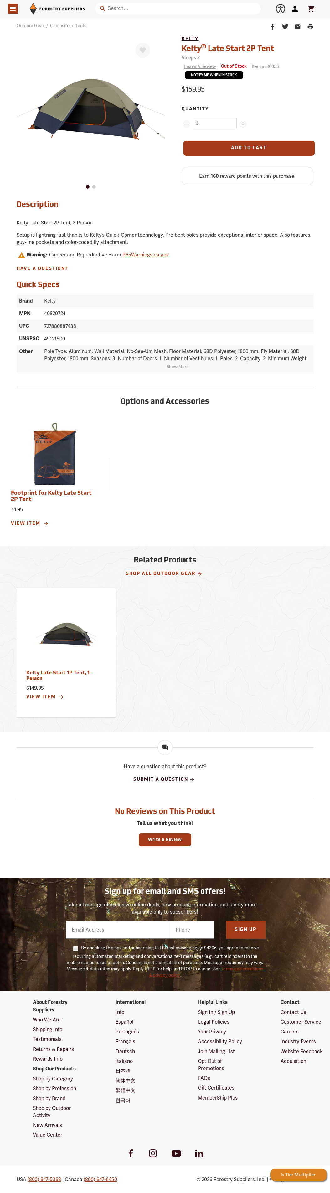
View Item (30, 523)
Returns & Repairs (53, 1049)
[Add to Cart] (249, 148)
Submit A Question (164, 779)
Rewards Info (48, 1059)
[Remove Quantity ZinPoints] (187, 124)
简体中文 (126, 1080)
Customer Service (301, 1022)
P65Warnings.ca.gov (145, 254)
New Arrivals (47, 1125)
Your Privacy (212, 1031)
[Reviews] (199, 66)
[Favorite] (142, 50)
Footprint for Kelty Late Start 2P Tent (51, 496)
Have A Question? (42, 269)
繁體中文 (126, 1090)
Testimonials (47, 1039)
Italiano (124, 1061)
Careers (290, 1031)
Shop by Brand (49, 1098)
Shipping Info (47, 1029)
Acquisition (293, 1061)
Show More (177, 367)
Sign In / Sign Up (216, 1012)
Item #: (265, 66)
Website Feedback (302, 1051)
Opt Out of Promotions (211, 1065)
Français (125, 1041)
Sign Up (245, 929)
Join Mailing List (216, 1051)
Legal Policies (213, 1022)
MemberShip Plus (218, 1098)
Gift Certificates (216, 1088)
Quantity (195, 109)
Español (124, 1022)
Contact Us (293, 1012)
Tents (80, 26)
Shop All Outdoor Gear (164, 574)
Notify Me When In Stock (214, 75)
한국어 (123, 1100)
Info (120, 1012)
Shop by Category (53, 1078)
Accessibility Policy (220, 1041)
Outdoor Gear (30, 26)
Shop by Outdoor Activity (52, 1112)
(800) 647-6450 (100, 1179)
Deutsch (125, 1051)
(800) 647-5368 (44, 1179)
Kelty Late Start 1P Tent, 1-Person (59, 676)
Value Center (47, 1135)
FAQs (204, 1078)
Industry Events (298, 1041)
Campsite (60, 26)
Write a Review (165, 840)
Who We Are (47, 1019)
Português (127, 1031)
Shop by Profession (54, 1088)
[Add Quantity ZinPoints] (243, 124)
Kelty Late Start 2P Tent (228, 48)
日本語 (123, 1071)
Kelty (190, 39)
